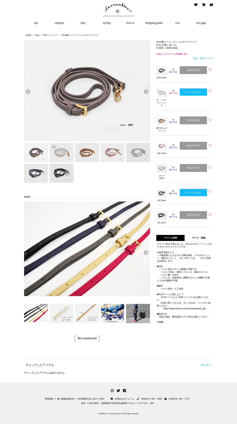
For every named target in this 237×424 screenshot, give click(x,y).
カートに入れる (193, 92)
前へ (27, 90)
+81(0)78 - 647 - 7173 (177, 399)
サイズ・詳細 (198, 238)
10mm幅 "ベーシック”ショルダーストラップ (80, 35)
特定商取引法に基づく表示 (91, 399)
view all (205, 364)
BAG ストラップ (50, 35)
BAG (37, 35)
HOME (28, 35)
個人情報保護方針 (66, 399)
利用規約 (49, 399)
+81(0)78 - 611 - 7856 (149, 399)
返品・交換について (203, 58)
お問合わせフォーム (122, 399)
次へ (145, 90)
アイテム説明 (170, 238)
